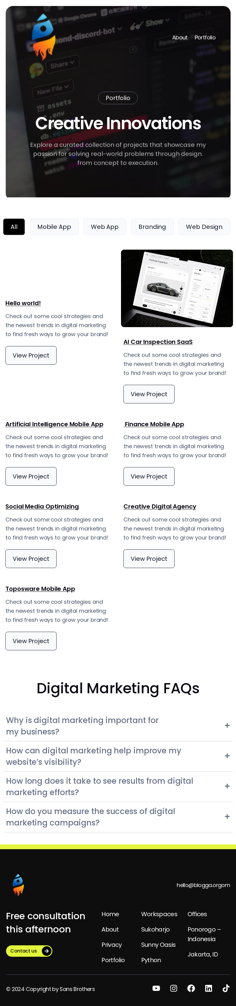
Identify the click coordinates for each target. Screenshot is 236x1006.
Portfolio (205, 37)
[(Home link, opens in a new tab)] (18, 885)
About (180, 37)
